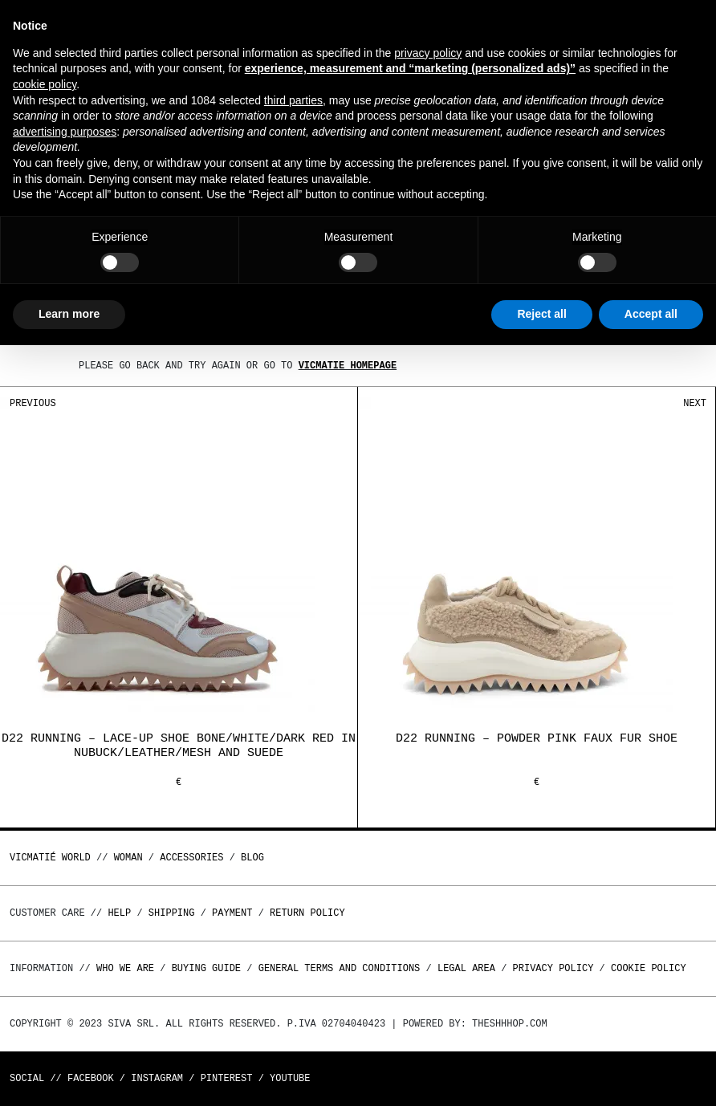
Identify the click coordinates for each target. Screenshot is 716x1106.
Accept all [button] (650, 313)
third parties (293, 100)
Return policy (307, 913)
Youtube (290, 1078)
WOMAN (128, 857)
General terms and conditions (339, 968)
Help (119, 913)
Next (694, 403)
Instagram (157, 1078)
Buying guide (206, 968)
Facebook (90, 1078)
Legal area (466, 968)
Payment (232, 913)
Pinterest (227, 1078)
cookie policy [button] (44, 84)
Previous (33, 403)
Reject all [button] (541, 313)
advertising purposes (64, 131)
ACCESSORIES (191, 857)
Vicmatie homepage (348, 365)
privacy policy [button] (428, 53)
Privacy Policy (553, 968)
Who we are (125, 968)
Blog (252, 857)
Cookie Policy (648, 968)
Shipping (171, 913)
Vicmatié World (50, 857)
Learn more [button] (69, 313)
